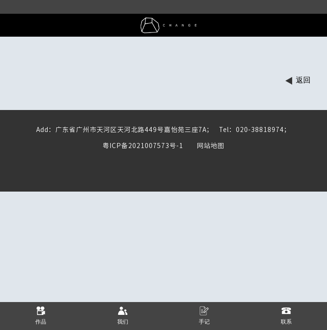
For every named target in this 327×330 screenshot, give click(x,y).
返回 (303, 80)
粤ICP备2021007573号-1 (143, 146)
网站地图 (203, 146)
